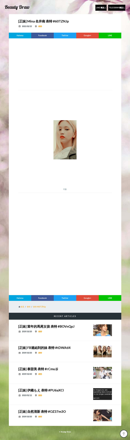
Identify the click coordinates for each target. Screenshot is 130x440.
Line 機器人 (101, 8)
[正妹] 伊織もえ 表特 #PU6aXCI (41, 390)
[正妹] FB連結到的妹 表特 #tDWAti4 (44, 348)
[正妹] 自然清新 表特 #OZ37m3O (42, 411)
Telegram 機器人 (117, 8)
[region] (65, 64)
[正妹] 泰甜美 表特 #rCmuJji (38, 369)
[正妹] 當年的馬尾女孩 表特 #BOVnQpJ (46, 326)
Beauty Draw (17, 7)
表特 (40, 26)
